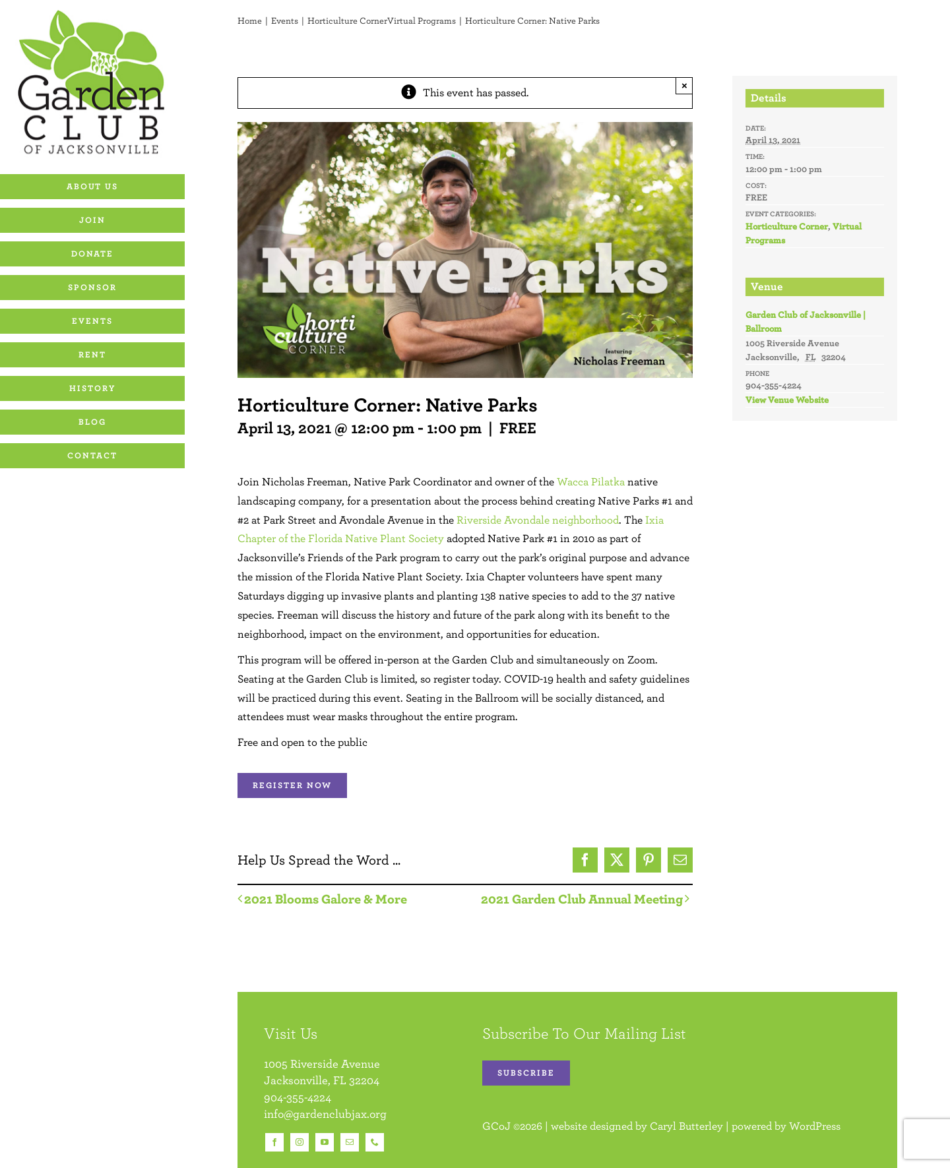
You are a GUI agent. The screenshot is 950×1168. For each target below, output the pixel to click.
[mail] (349, 1142)
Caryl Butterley (686, 1126)
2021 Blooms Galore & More (325, 898)
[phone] (374, 1142)
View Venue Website (787, 400)
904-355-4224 (297, 1097)
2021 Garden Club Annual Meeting (582, 898)
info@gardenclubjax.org (325, 1113)
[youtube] (324, 1142)
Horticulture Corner (786, 226)
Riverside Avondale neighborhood (538, 519)
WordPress (814, 1126)
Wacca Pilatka (591, 481)
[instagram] (299, 1142)
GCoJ (496, 1126)
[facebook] (274, 1142)
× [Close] (684, 85)
